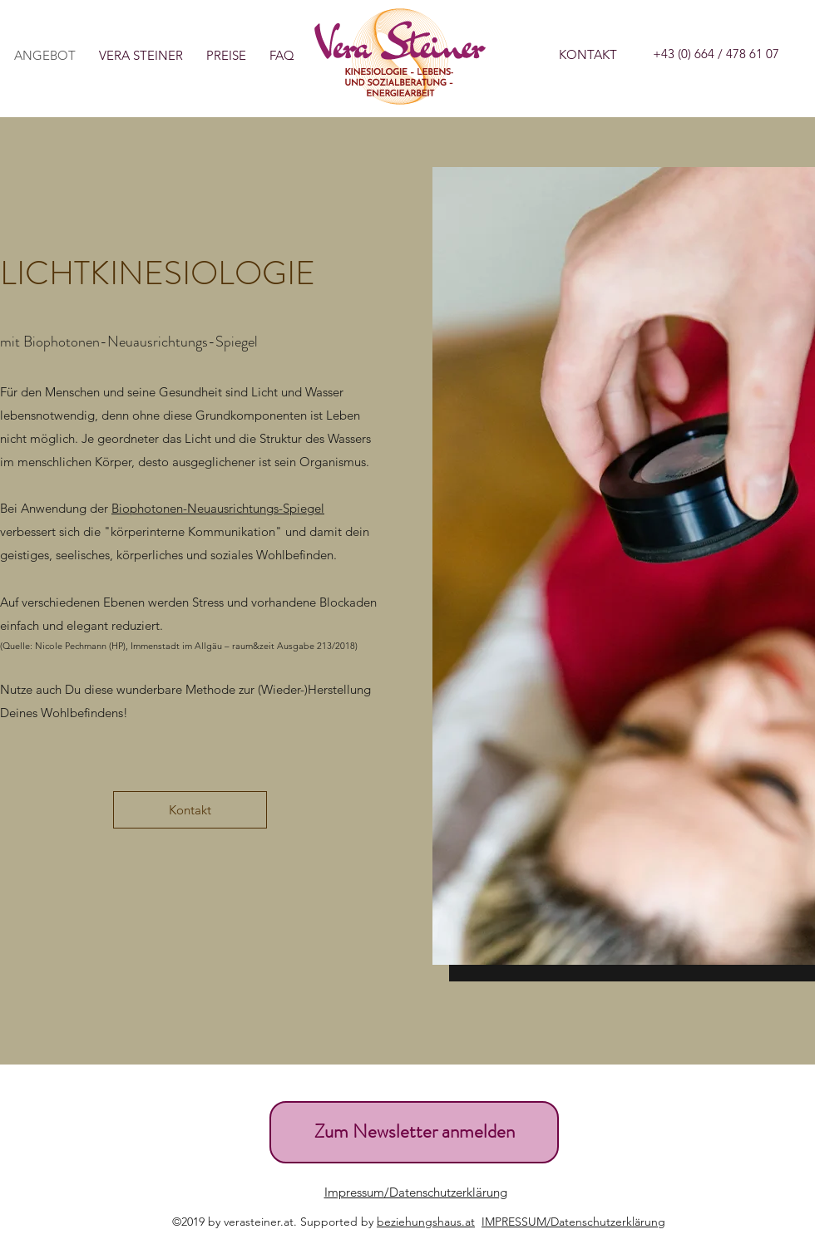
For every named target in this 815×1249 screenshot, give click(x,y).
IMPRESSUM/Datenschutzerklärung (573, 1221)
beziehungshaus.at (426, 1221)
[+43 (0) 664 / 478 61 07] (716, 54)
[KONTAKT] (588, 54)
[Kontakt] (190, 810)
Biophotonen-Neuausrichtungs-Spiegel (217, 508)
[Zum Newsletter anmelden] (414, 1132)
